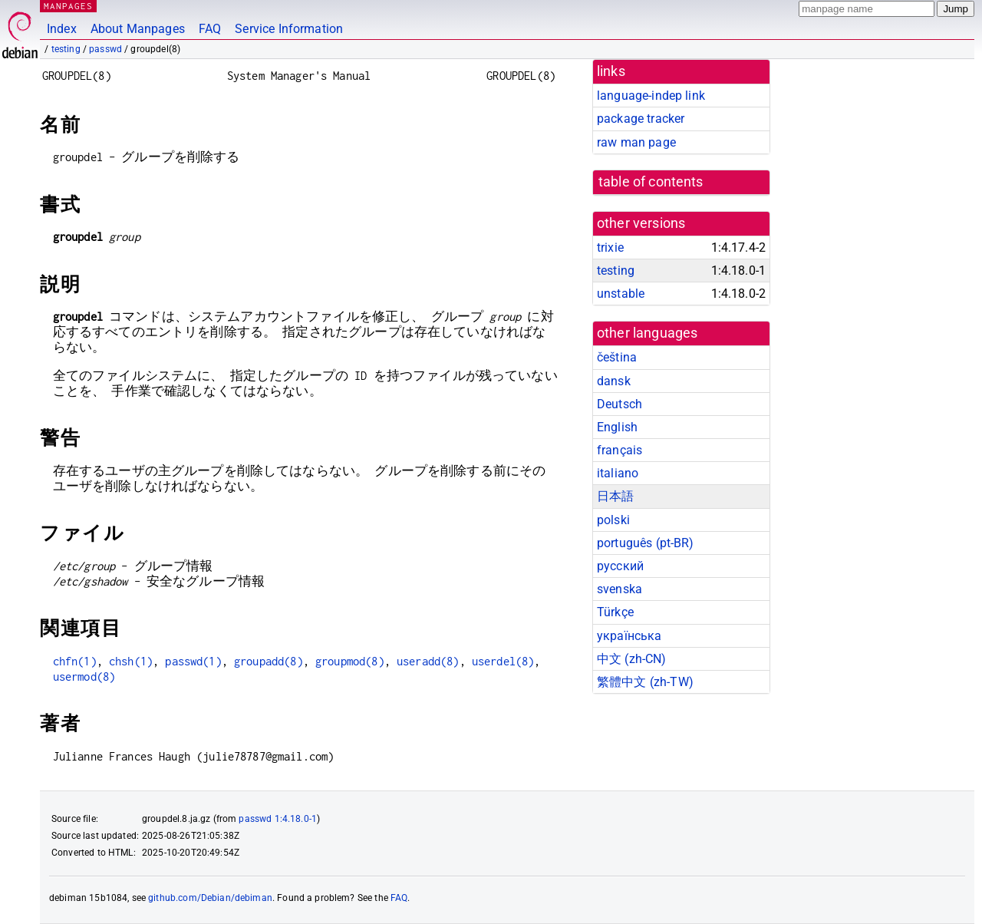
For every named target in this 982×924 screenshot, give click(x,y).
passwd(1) (193, 661)
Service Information (289, 28)
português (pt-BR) (645, 543)
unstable (620, 293)
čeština (617, 357)
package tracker (640, 118)
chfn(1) (75, 661)
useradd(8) (428, 661)
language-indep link (651, 95)
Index (62, 28)
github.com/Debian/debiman (210, 898)
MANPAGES (68, 6)
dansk (614, 381)
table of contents (651, 182)
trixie (610, 247)
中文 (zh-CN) (632, 659)
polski (613, 520)
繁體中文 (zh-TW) (645, 682)
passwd (105, 49)
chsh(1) (131, 661)
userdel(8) (503, 661)
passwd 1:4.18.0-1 (278, 818)
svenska (619, 589)
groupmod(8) (349, 661)
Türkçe (615, 612)
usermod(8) (84, 676)
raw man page (636, 142)
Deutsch (619, 404)
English (617, 427)
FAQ (210, 28)
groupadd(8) (268, 661)
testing (66, 49)
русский (620, 566)
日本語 (615, 496)
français (619, 450)
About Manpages (138, 28)
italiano (617, 473)
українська (629, 636)
